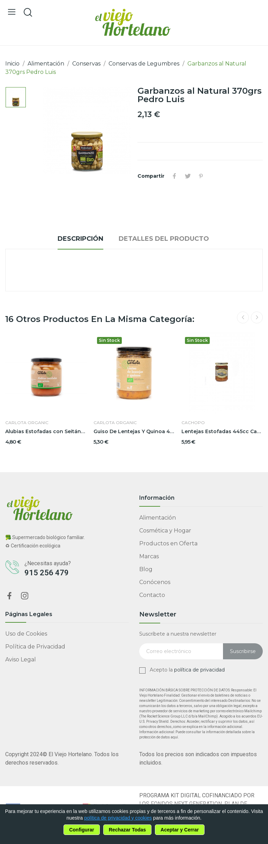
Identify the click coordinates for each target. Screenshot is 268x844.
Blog (145, 569)
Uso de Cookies (26, 633)
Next (257, 317)
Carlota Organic (27, 423)
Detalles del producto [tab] (164, 239)
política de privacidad (199, 670)
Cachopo (193, 423)
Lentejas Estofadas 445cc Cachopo (222, 431)
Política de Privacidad (35, 646)
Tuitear (187, 176)
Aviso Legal (20, 659)
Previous (243, 317)
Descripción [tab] (80, 239)
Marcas (149, 556)
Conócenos (154, 582)
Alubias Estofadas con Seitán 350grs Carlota (46, 431)
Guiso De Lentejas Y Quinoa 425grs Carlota (134, 431)
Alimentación (157, 517)
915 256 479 (46, 572)
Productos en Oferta (168, 543)
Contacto (152, 595)
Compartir (174, 176)
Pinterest (201, 176)
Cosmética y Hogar (165, 530)
